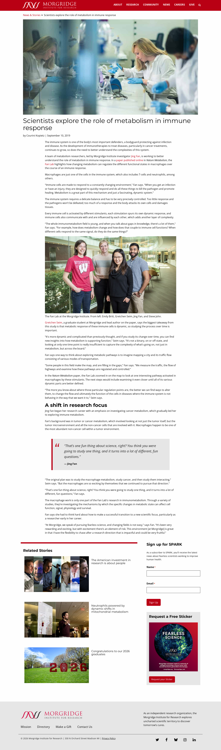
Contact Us (84, 727)
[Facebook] (166, 740)
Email (151, 584)
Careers (179, 4)
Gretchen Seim (53, 322)
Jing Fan (135, 156)
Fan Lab (49, 164)
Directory (43, 727)
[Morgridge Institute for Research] (51, 722)
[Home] (49, 5)
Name (151, 567)
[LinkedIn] (194, 740)
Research (132, 4)
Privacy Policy (109, 738)
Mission (26, 727)
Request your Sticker (162, 679)
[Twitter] (157, 740)
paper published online (129, 160)
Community (151, 4)
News (166, 4)
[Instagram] (185, 740)
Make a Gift (63, 727)
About (118, 4)
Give (192, 4)
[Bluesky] (175, 740)
